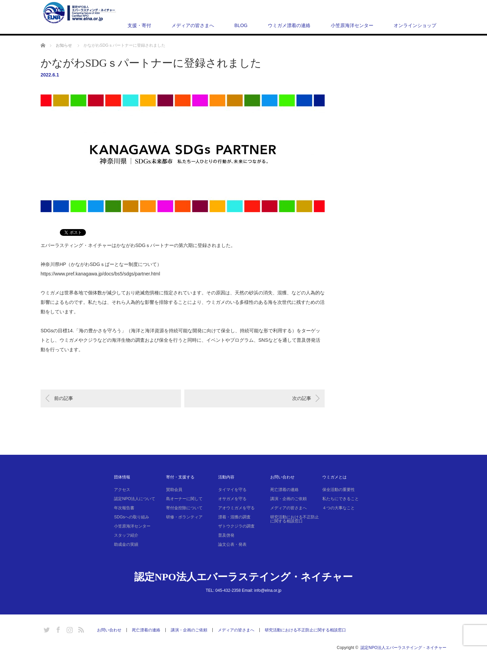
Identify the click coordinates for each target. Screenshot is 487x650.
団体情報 (122, 477)
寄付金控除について (184, 508)
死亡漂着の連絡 (284, 490)
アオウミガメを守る (236, 508)
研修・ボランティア (184, 517)
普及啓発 (226, 535)
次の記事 (301, 398)
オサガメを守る (232, 499)
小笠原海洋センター (352, 25)
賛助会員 (174, 490)
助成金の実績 (126, 544)
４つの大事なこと (338, 508)
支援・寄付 (139, 25)
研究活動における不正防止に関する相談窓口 (294, 519)
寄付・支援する (180, 477)
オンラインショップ (415, 25)
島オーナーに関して (184, 499)
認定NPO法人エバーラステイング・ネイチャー (243, 576)
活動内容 (226, 477)
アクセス (122, 490)
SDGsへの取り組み (131, 517)
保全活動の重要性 (338, 490)
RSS (80, 629)
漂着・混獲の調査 (234, 517)
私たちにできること (340, 499)
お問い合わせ (282, 477)
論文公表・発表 (232, 544)
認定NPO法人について (134, 499)
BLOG (241, 25)
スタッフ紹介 (126, 535)
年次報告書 (124, 508)
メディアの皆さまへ (192, 25)
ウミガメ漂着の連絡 (289, 25)
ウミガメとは (334, 477)
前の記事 (63, 398)
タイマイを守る (232, 490)
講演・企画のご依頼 (288, 499)
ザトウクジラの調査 (236, 526)
